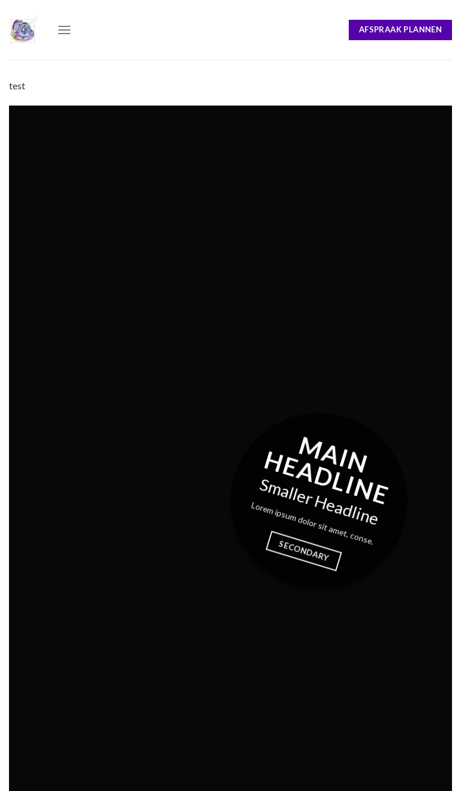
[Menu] (64, 29)
